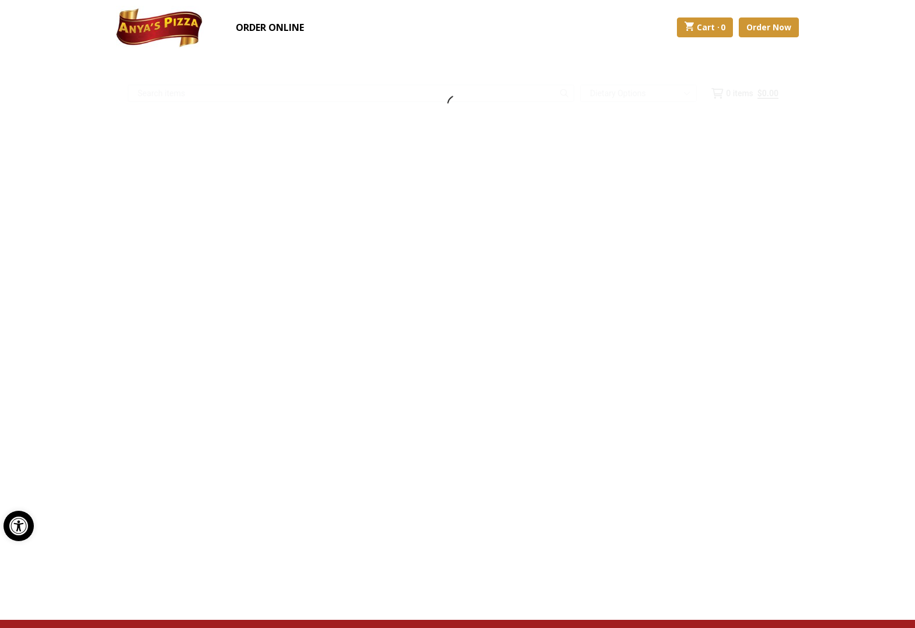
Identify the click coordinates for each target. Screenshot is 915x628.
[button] (18, 526)
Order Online (270, 27)
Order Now (768, 27)
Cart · (705, 27)
